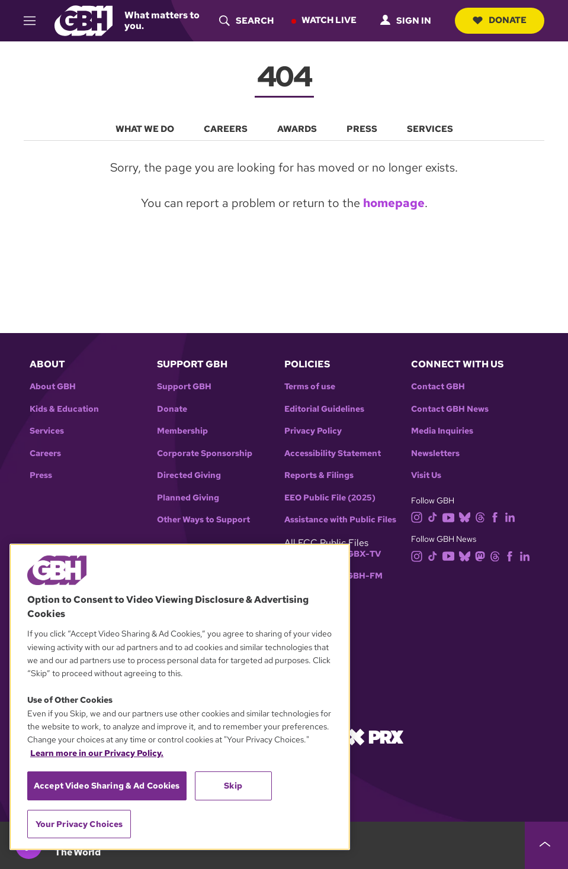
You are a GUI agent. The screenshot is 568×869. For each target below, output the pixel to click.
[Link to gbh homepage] (83, 20)
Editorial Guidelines (324, 408)
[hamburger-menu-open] (35, 21)
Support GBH (184, 386)
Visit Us (426, 475)
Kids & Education (64, 408)
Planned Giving (188, 497)
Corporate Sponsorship (204, 453)
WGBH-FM (360, 575)
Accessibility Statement (332, 453)
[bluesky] (467, 516)
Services (47, 430)
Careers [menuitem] (226, 129)
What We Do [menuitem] (144, 129)
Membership (182, 430)
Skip (233, 785)
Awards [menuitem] (297, 129)
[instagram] (419, 516)
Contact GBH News (450, 408)
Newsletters (435, 453)
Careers (45, 453)
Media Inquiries (442, 430)
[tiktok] (435, 516)
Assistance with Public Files (340, 519)
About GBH (53, 386)
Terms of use (309, 386)
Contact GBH (438, 386)
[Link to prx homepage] (375, 735)
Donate (500, 20)
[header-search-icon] (246, 20)
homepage (394, 203)
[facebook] (497, 516)
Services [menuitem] (430, 129)
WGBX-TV (360, 553)
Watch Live (329, 20)
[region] (179, 697)
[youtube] (450, 516)
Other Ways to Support (203, 519)
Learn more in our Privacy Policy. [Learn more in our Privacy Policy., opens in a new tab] (96, 753)
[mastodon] (482, 554)
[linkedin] (512, 516)
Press (41, 475)
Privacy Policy (313, 430)
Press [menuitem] (361, 129)
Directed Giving (189, 475)
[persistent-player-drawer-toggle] (546, 845)
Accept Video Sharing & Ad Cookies (107, 785)
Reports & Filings (319, 475)
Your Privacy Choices (79, 824)
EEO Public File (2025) (330, 497)
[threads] (482, 516)
